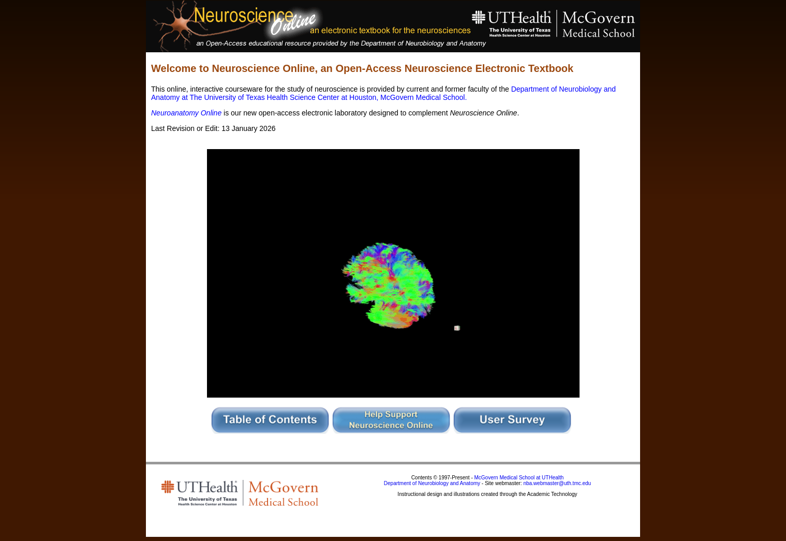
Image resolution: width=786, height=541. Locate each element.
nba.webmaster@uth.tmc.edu (557, 483)
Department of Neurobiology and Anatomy (432, 483)
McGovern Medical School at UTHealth (519, 477)
